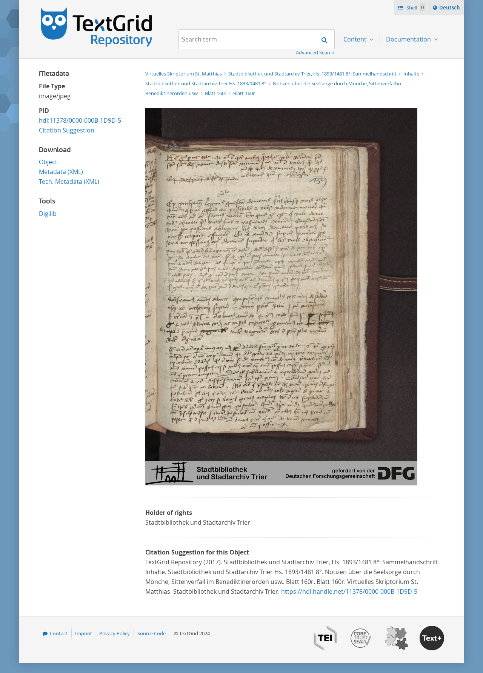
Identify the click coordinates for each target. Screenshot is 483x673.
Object (48, 162)
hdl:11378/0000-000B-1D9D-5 (80, 120)
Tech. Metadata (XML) (69, 181)
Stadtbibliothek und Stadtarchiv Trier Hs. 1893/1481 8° (206, 83)
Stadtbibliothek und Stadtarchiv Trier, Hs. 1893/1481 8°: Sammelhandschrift (313, 73)
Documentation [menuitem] (409, 39)
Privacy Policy (114, 633)
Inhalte (411, 73)
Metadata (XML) (61, 172)
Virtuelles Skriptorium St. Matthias (184, 73)
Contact (59, 633)
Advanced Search (315, 52)
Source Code (151, 633)
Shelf (415, 7)
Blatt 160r (216, 93)
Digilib (48, 213)
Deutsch (450, 8)
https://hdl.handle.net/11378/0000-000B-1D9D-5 (349, 591)
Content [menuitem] (355, 39)
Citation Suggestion (66, 130)
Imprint (83, 633)
